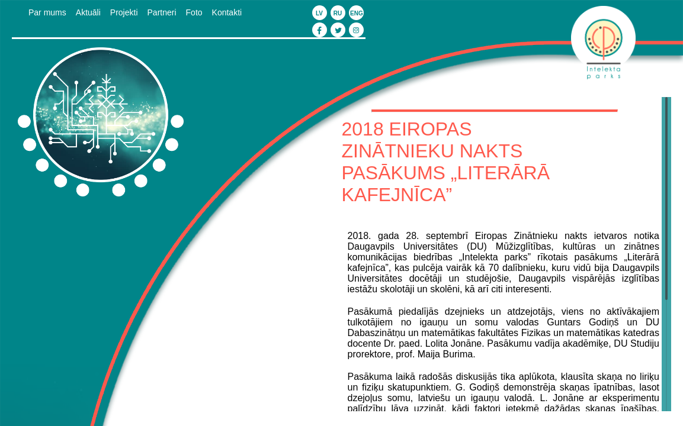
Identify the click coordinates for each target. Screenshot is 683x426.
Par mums (47, 12)
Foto (194, 12)
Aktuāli (88, 12)
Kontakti (227, 12)
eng (356, 13)
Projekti (124, 12)
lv (319, 13)
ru (338, 13)
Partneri (162, 12)
